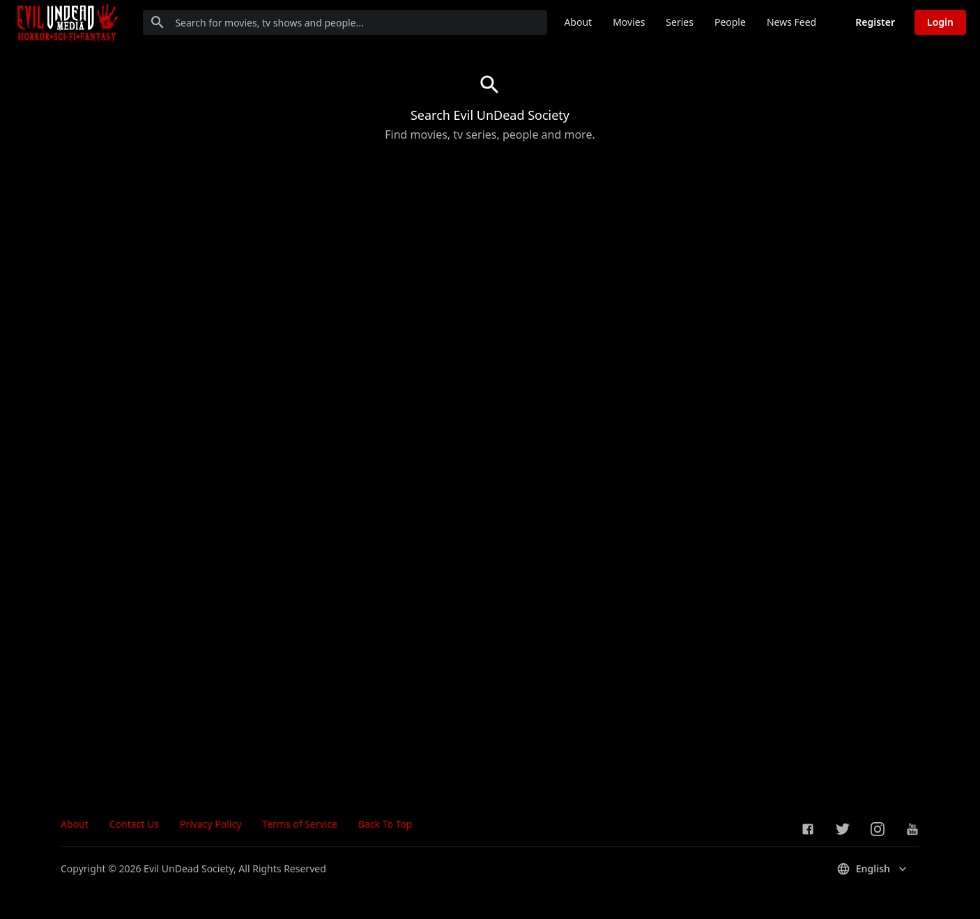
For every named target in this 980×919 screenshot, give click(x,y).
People (730, 22)
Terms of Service (299, 824)
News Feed (791, 22)
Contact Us (134, 824)
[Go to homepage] (66, 22)
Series (680, 22)
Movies (629, 22)
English (873, 869)
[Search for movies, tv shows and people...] (345, 22)
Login (940, 22)
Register (875, 22)
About (578, 22)
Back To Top (385, 824)
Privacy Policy (210, 824)
